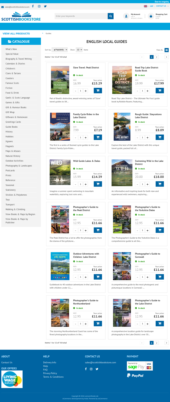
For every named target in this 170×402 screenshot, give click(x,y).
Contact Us (6, 362)
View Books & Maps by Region (20, 214)
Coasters (10, 78)
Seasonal (10, 185)
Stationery (11, 189)
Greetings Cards (13, 121)
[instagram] (38, 6)
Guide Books (12, 126)
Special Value (12, 53)
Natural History (13, 155)
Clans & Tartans (13, 73)
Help (45, 366)
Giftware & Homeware (16, 117)
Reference (10, 180)
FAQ (45, 369)
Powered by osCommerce (98, 398)
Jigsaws (9, 141)
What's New (71, 26)
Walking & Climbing (15, 209)
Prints (8, 175)
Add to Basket (98, 90)
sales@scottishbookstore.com (17, 7)
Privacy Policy (50, 373)
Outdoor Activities (14, 160)
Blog (99, 26)
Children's (10, 68)
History (9, 131)
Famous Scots (12, 83)
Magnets (10, 146)
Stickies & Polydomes (16, 194)
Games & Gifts (13, 102)
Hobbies (9, 136)
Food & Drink (12, 92)
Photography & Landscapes (19, 165)
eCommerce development (72, 398)
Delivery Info (49, 362)
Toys (8, 199)
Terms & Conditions (53, 376)
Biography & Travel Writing (19, 58)
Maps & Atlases (13, 151)
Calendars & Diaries (15, 63)
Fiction (9, 87)
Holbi (86, 398)
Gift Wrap (10, 112)
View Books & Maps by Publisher (17, 221)
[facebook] (32, 6)
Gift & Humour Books (16, 107)
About (126, 26)
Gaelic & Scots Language (18, 97)
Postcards (10, 170)
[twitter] (44, 6)
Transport (10, 204)
